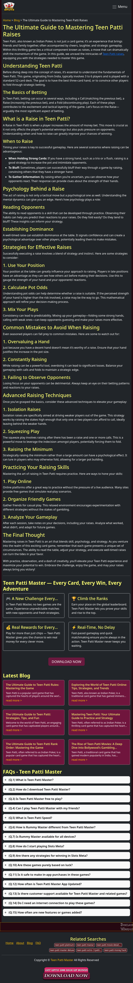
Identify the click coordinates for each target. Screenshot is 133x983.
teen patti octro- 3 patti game (89, 950)
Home (7, 20)
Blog (17, 20)
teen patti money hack (115, 950)
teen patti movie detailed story (109, 944)
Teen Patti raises (113, 54)
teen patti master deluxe (62, 950)
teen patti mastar (85, 944)
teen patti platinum (64, 944)
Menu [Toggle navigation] (119, 6)
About (20, 943)
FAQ (38, 943)
